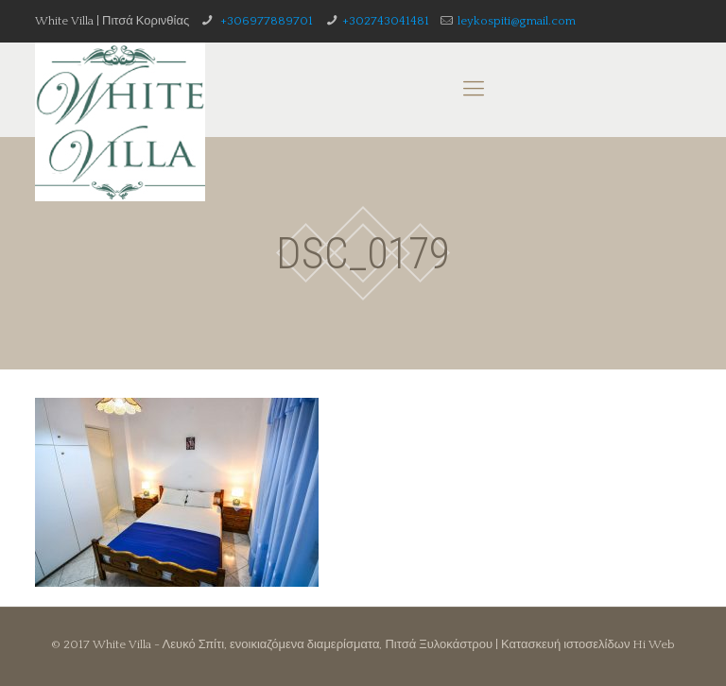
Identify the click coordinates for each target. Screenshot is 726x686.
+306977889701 (265, 20)
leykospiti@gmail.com (517, 20)
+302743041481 (385, 20)
